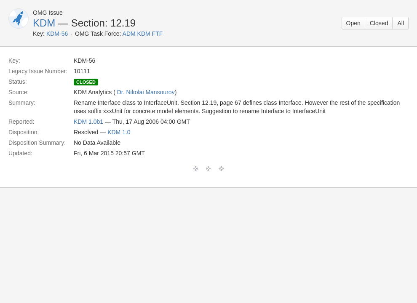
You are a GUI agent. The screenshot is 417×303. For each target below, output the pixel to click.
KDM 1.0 (118, 132)
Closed (379, 23)
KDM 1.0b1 (88, 121)
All (400, 23)
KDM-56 (57, 33)
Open (353, 23)
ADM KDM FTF (143, 33)
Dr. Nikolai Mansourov (146, 92)
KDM (44, 23)
